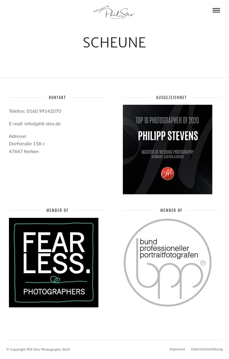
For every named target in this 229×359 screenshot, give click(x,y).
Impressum (177, 349)
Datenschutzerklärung (207, 349)
